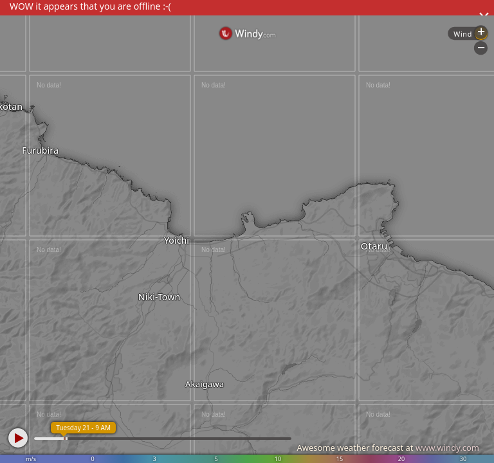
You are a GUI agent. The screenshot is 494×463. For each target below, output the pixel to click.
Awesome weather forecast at (388, 447)
